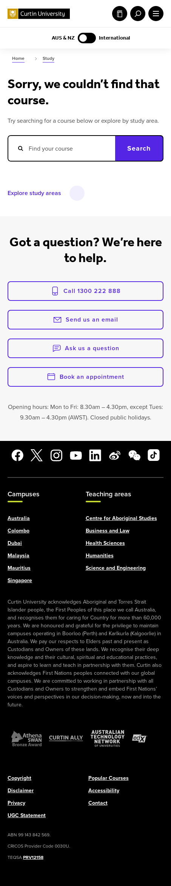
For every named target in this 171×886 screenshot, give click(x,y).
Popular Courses (108, 777)
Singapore (20, 580)
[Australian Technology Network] (108, 738)
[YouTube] (76, 455)
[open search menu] (136, 13)
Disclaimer (21, 790)
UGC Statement (27, 815)
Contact (98, 802)
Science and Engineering (116, 567)
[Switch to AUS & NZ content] (87, 38)
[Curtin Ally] (66, 738)
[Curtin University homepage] (39, 14)
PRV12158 (33, 857)
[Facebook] (17, 455)
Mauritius (19, 567)
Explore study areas (34, 193)
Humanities (100, 555)
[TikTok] (154, 455)
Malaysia (18, 555)
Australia (19, 518)
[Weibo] (115, 455)
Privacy (16, 802)
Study (119, 13)
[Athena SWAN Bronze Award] (26, 738)
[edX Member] (139, 738)
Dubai (15, 542)
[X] (37, 455)
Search (139, 148)
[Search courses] (61, 148)
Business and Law (107, 530)
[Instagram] (56, 455)
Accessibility (103, 790)
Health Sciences (105, 542)
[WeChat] (134, 455)
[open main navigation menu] (154, 13)
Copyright (19, 777)
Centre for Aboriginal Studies (121, 518)
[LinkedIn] (95, 455)
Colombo (18, 530)
